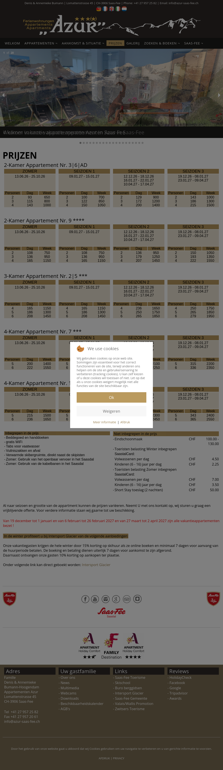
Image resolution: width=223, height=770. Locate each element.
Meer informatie (104, 422)
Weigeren (111, 411)
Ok (111, 397)
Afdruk (125, 422)
